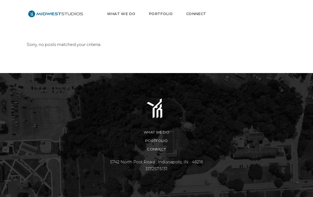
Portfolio (156, 140)
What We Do (156, 132)
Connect (156, 149)
